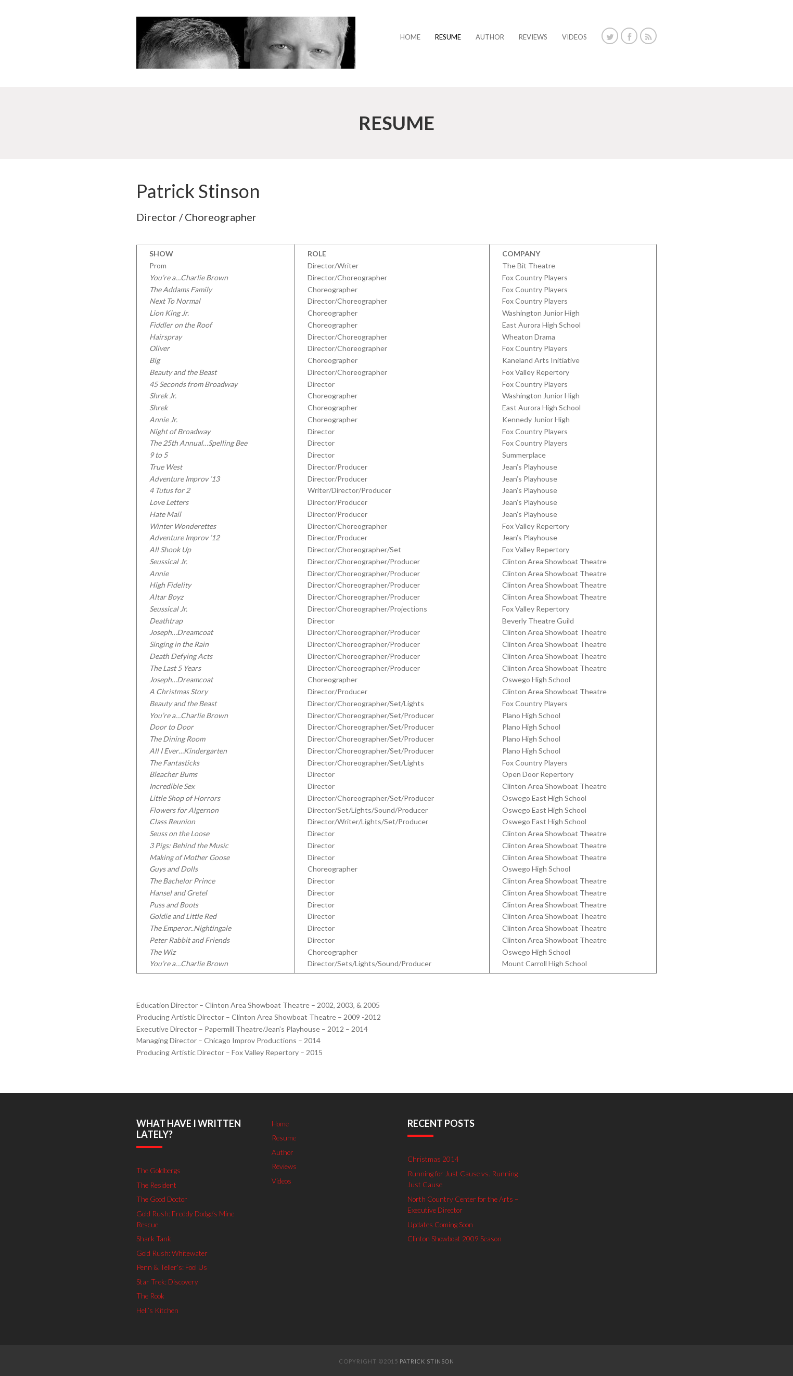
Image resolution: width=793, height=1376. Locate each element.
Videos (282, 1179)
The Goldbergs (159, 1170)
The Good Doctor (164, 1198)
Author (283, 1151)
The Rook (151, 1293)
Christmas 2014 (433, 1158)
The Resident (157, 1184)
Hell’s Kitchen (158, 1307)
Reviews (285, 1165)
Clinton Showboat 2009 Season (456, 1236)
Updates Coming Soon (442, 1222)
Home (281, 1123)
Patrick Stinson (427, 1358)
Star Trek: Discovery (168, 1279)
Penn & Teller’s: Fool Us (173, 1265)
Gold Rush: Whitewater (173, 1251)
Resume (284, 1137)
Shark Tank (153, 1237)
